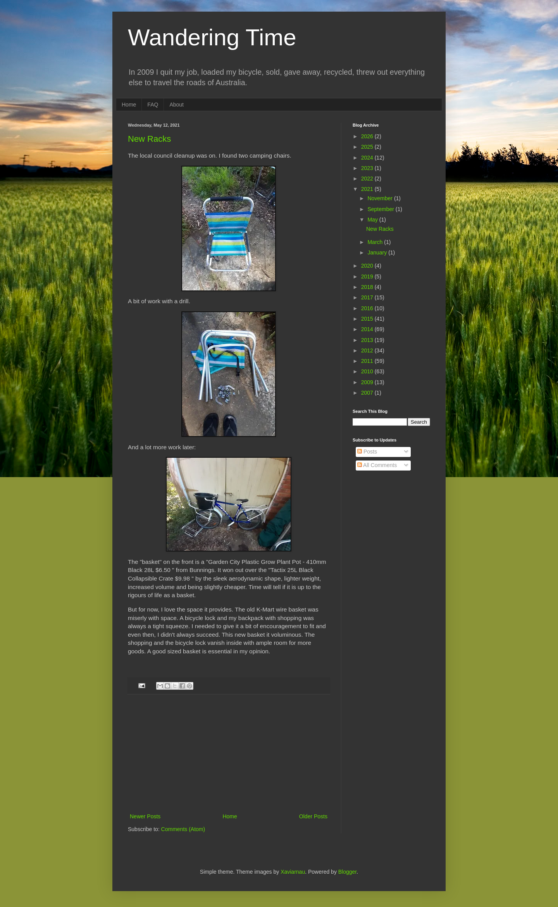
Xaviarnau (293, 872)
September (381, 209)
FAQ (152, 104)
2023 (368, 168)
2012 (368, 350)
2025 (368, 147)
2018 (368, 287)
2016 (368, 308)
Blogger (347, 872)
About (176, 104)
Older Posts (313, 816)
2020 (368, 266)
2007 (368, 393)
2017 (368, 297)
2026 (368, 136)
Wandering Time (212, 37)
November (380, 198)
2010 (368, 371)
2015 (368, 319)
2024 (368, 158)
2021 (368, 189)
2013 (368, 340)
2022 (368, 178)
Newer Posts (145, 816)
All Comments (377, 465)
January (377, 252)
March (375, 242)
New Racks (149, 139)
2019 (368, 276)
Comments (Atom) (183, 829)
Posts (367, 451)
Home (129, 104)
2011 (368, 361)
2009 (368, 382)
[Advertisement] (228, 753)
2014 (368, 329)
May (373, 219)
